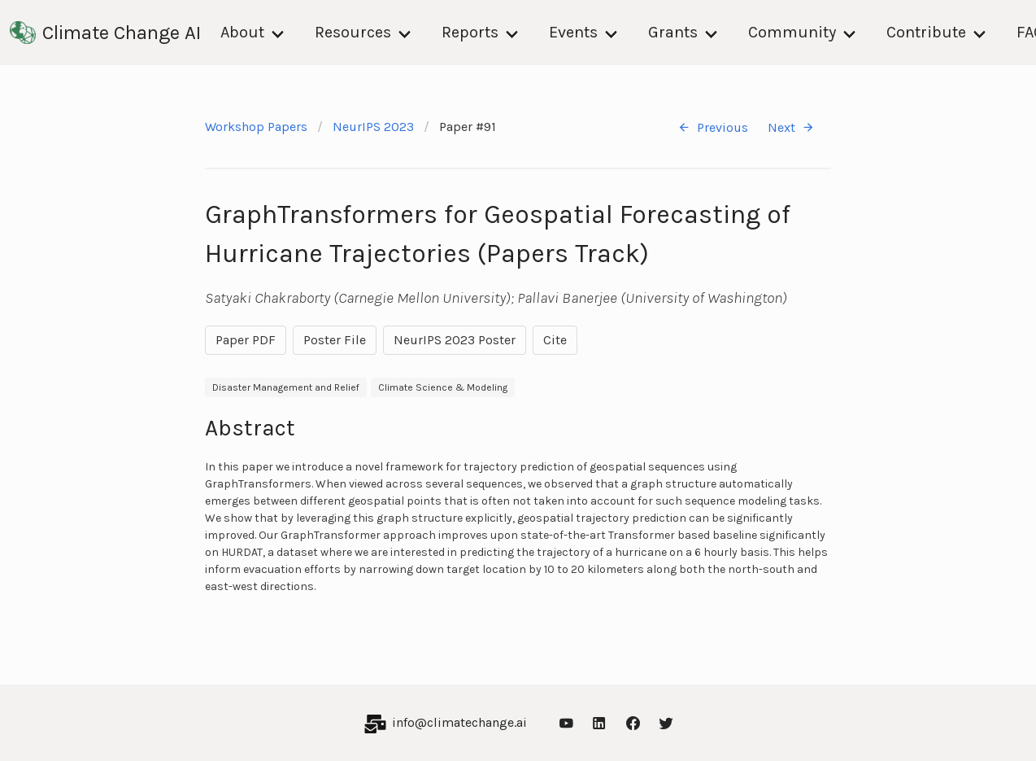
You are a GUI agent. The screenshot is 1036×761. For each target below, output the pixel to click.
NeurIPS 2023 (373, 126)
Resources (353, 32)
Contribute (926, 32)
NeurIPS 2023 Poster (455, 340)
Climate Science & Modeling (442, 387)
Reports (470, 32)
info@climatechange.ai (459, 722)
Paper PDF (245, 340)
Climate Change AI (105, 32)
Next (791, 127)
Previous (712, 127)
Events (573, 32)
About (242, 32)
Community (792, 32)
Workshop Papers (256, 126)
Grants (673, 32)
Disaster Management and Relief (285, 387)
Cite (555, 340)
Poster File (334, 340)
